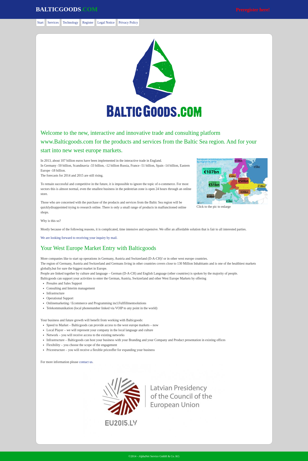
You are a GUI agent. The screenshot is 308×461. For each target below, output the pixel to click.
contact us (85, 362)
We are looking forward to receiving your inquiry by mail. (79, 238)
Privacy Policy (128, 22)
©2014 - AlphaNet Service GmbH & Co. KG (153, 456)
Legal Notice (106, 22)
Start (40, 22)
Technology (70, 22)
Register (87, 22)
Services (53, 22)
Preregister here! (253, 9)
